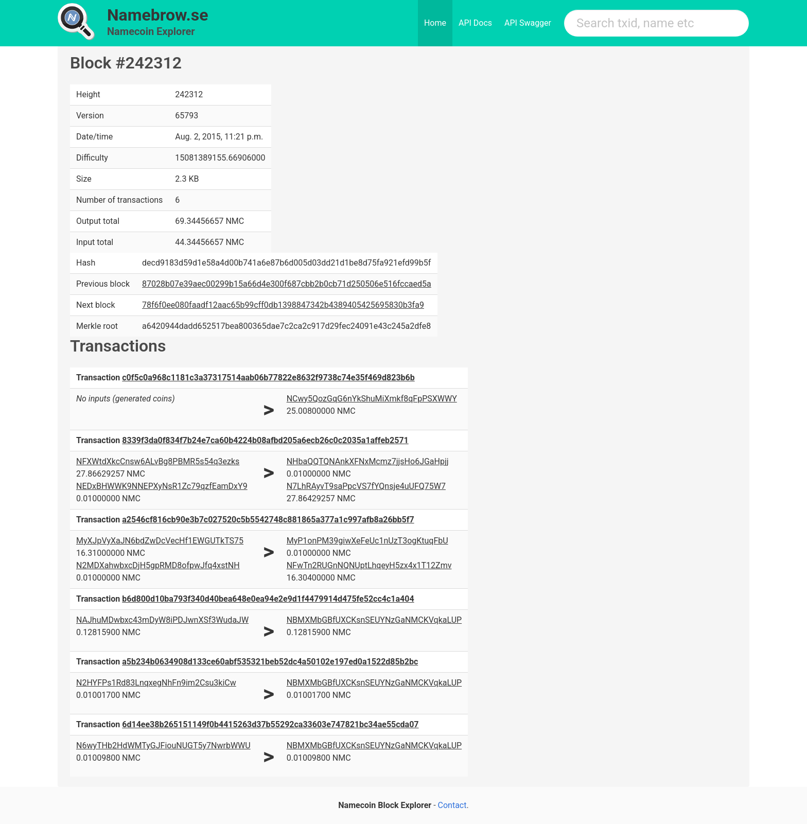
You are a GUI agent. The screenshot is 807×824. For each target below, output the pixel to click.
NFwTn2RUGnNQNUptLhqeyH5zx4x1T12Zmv (369, 565)
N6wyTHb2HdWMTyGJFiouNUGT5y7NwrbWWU (163, 745)
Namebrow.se (157, 15)
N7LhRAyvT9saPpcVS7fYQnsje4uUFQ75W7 (366, 486)
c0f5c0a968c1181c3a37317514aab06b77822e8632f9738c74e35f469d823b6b (268, 377)
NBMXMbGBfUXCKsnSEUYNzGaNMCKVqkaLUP (374, 620)
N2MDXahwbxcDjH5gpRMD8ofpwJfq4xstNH (158, 565)
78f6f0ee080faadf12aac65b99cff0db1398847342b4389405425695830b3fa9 (283, 305)
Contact (452, 805)
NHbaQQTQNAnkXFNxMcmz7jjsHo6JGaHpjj (368, 461)
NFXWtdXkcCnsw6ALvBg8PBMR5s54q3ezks (157, 461)
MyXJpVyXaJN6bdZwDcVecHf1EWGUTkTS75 (159, 541)
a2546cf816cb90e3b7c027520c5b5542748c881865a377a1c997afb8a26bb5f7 (268, 519)
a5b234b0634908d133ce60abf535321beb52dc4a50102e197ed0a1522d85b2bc (270, 662)
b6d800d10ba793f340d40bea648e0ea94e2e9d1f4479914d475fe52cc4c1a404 (268, 599)
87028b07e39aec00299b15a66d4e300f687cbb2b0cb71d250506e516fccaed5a (286, 284)
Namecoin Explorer (151, 31)
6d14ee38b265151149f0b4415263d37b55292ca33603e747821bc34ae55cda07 (270, 724)
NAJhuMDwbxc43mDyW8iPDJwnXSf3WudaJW (162, 620)
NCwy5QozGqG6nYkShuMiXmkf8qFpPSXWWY (372, 399)
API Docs (475, 23)
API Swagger (527, 23)
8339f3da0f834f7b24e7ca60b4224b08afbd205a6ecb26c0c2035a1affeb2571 (265, 440)
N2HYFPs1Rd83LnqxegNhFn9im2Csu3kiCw (156, 683)
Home (435, 23)
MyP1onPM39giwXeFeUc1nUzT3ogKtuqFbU (367, 541)
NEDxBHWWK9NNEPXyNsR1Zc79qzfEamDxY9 (162, 486)
